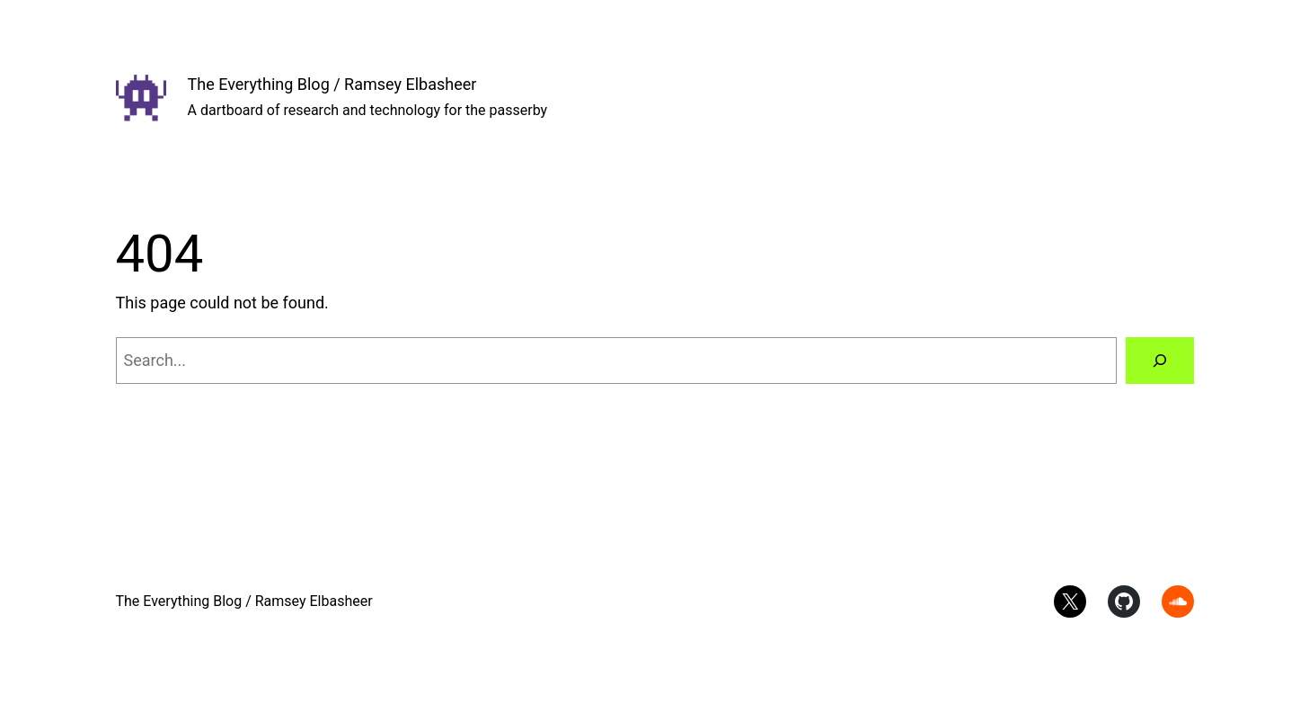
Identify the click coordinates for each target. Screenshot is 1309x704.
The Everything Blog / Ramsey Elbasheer (332, 84)
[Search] (1160, 360)
